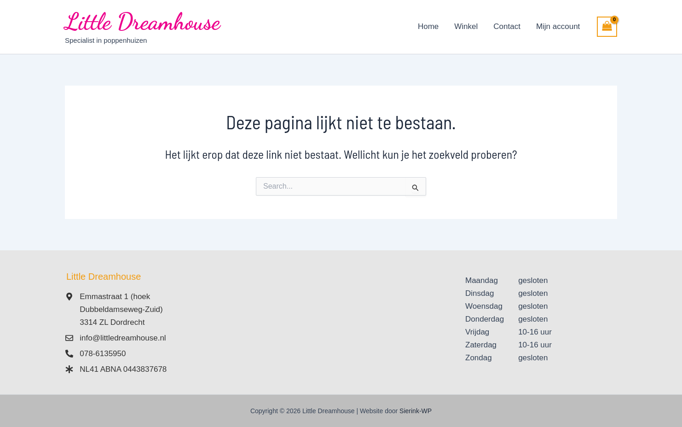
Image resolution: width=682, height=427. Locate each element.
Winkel (466, 26)
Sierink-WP (415, 411)
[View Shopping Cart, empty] (607, 27)
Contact (506, 26)
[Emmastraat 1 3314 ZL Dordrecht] (341, 325)
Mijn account (558, 26)
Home (428, 26)
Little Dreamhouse (142, 21)
